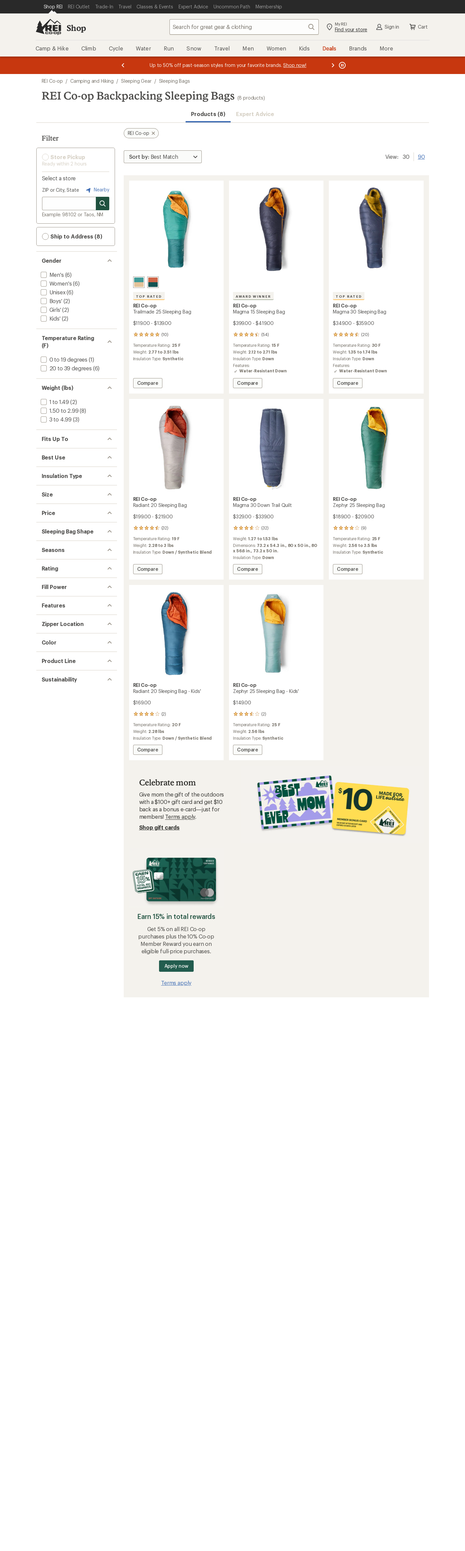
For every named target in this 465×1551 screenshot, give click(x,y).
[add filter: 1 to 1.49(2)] (54, 402)
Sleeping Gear (136, 81)
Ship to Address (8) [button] (72, 236)
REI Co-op (52, 81)
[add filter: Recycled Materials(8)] (67, 1131)
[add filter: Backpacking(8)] (60, 504)
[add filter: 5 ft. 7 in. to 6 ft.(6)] (64, 461)
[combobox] (244, 27)
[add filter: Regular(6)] (53, 622)
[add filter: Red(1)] (53, 1022)
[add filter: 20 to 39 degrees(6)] (65, 368)
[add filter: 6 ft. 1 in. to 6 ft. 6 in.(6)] (69, 470)
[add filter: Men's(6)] (51, 274)
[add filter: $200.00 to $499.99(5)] (69, 691)
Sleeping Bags (174, 81)
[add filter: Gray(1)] (54, 995)
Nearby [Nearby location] (96, 190)
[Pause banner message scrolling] (341, 65)
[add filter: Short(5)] (51, 640)
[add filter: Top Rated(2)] (57, 902)
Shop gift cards (159, 827)
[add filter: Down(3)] (51, 546)
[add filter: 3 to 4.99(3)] (55, 419)
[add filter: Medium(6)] (54, 631)
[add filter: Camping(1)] (55, 513)
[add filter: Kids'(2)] (50, 318)
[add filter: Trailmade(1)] (56, 1064)
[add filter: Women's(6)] (55, 283)
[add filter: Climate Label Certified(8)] (72, 1115)
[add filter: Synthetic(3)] (56, 571)
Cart (418, 27)
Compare (148, 384)
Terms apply (180, 816)
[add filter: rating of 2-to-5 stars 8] (70, 809)
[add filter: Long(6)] (50, 605)
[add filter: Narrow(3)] (53, 614)
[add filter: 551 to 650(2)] (57, 851)
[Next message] (333, 65)
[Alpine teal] (139, 282)
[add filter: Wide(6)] (50, 648)
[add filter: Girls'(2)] (50, 309)
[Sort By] (163, 156)
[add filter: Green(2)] (56, 1004)
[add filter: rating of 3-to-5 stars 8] (70, 800)
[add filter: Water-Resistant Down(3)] (71, 893)
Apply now (176, 966)
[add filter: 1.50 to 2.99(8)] (59, 410)
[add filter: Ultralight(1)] (55, 919)
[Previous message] (123, 65)
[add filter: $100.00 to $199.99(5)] (68, 682)
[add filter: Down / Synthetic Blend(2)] (73, 555)
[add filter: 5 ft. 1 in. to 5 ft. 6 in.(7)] (69, 453)
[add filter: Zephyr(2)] (53, 1073)
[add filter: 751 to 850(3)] (57, 859)
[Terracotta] (153, 282)
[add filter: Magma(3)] (53, 1055)
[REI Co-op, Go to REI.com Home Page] (48, 27)
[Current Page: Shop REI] (53, 6)
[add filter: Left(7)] (49, 953)
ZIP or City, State (60, 190)
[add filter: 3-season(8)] (55, 758)
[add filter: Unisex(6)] (52, 292)
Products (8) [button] (208, 114)
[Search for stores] (102, 203)
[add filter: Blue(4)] (53, 987)
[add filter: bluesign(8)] (55, 1106)
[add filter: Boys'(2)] (50, 301)
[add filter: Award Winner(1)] (61, 911)
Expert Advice (255, 114)
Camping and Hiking (92, 81)
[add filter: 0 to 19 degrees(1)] (63, 359)
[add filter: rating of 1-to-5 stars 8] (70, 817)
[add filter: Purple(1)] (56, 1013)
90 (421, 156)
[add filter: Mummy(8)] (54, 725)
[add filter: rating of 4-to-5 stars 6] (70, 791)
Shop (76, 28)
